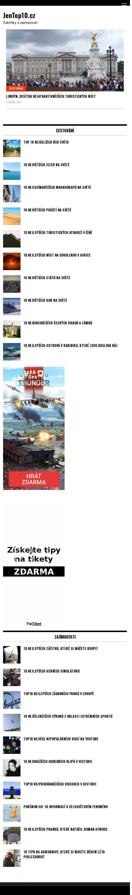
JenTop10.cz (19, 15)
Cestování (16, 88)
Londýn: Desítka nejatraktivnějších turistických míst (51, 96)
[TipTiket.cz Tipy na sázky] (34, 624)
